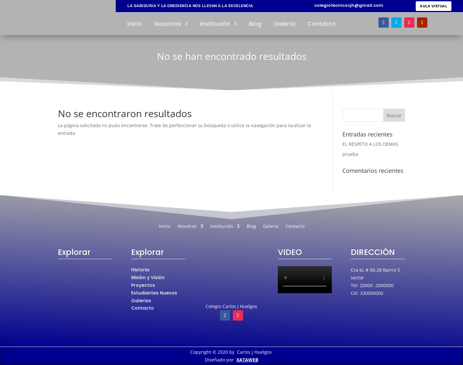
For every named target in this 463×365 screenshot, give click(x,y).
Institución (215, 25)
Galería (284, 25)
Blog (255, 25)
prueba (350, 154)
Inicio (134, 25)
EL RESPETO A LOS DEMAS (370, 144)
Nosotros (167, 25)
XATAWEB (247, 360)
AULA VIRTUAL (433, 6)
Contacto (321, 25)
